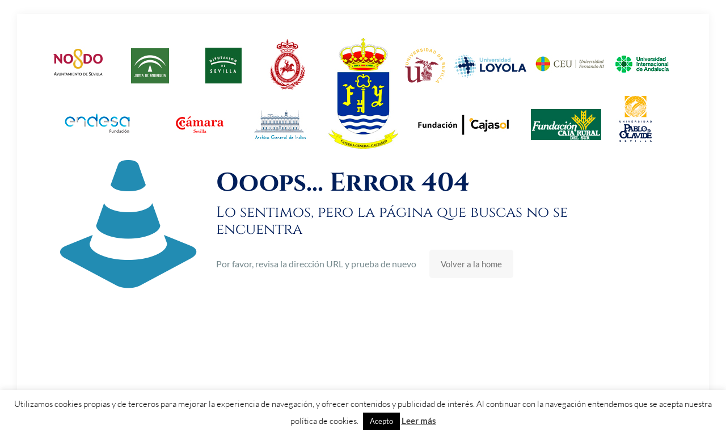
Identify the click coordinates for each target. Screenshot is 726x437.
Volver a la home (471, 264)
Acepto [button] (381, 421)
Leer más (419, 420)
